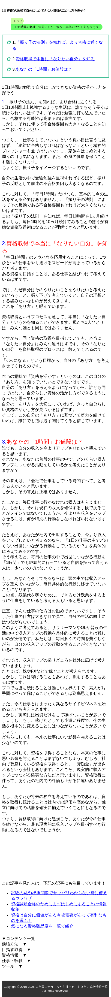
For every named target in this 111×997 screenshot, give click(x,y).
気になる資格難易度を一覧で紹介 (42, 926)
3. (4, 441)
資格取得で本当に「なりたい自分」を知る (55, 59)
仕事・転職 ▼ (16, 960)
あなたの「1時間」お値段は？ (44, 69)
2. (4, 243)
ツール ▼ (12, 966)
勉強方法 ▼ (14, 944)
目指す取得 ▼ (16, 949)
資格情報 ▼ (14, 955)
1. (3, 102)
